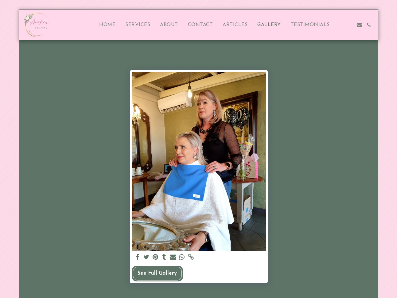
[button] (339, 24)
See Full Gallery (157, 273)
